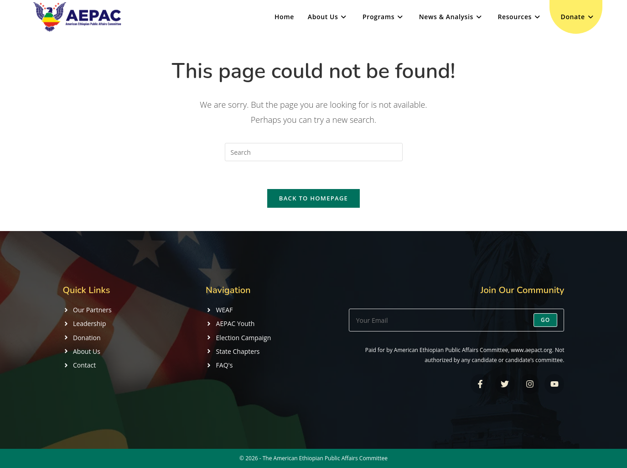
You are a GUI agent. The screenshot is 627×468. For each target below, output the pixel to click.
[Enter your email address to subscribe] (457, 320)
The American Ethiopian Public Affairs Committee (325, 458)
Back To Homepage (313, 198)
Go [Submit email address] (545, 320)
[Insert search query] (314, 152)
